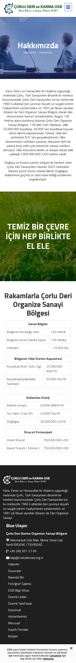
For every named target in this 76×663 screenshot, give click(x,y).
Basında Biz (16, 577)
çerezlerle (55, 655)
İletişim (13, 636)
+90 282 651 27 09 (23, 551)
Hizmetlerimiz (17, 616)
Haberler (13, 564)
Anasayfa (30, 52)
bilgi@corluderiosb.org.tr (26, 557)
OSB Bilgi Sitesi (18, 590)
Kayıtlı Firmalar (18, 629)
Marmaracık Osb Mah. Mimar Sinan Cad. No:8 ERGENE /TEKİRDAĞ (34, 542)
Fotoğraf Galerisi (19, 583)
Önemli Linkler (17, 596)
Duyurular (14, 570)
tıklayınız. (48, 658)
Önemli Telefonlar (20, 603)
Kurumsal (14, 609)
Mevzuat (14, 623)
